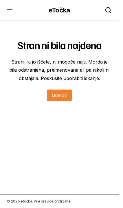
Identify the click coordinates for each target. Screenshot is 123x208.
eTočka (59, 10)
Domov (59, 95)
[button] (10, 10)
